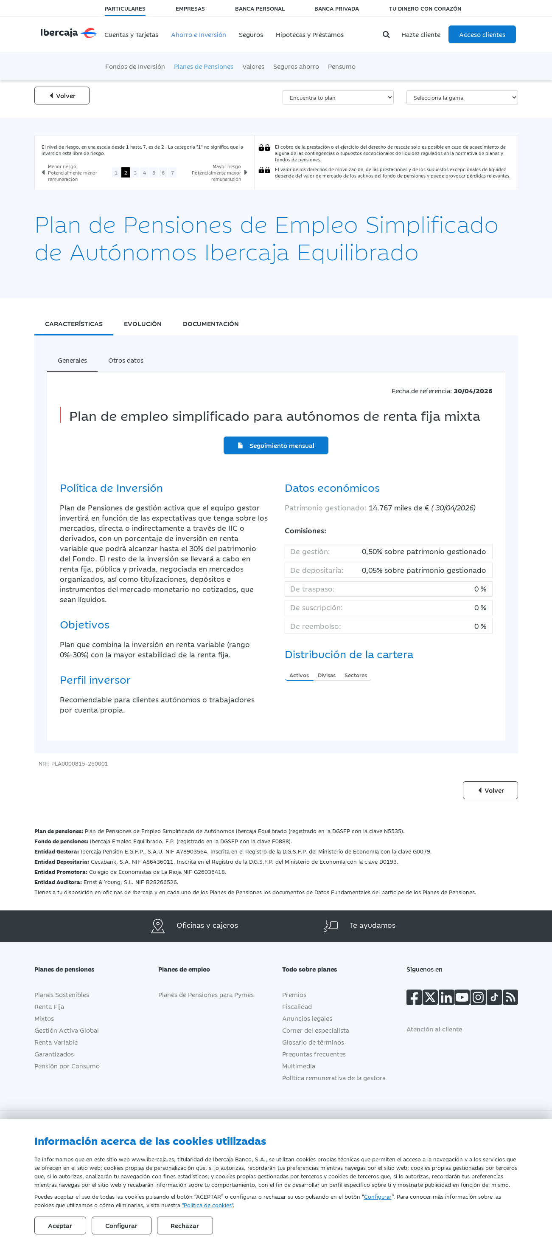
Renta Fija (49, 1006)
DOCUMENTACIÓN (211, 323)
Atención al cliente (434, 1028)
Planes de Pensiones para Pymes (206, 994)
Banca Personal (260, 8)
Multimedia (298, 1065)
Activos (299, 675)
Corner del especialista (315, 1029)
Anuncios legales (307, 1018)
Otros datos (125, 359)
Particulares (125, 8)
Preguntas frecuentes (314, 1053)
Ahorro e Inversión (198, 34)
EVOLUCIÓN (143, 323)
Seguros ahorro (296, 66)
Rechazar (186, 1225)
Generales (72, 359)
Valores (253, 66)
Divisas (327, 675)
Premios (294, 994)
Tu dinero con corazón (425, 8)
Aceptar (60, 1225)
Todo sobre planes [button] (316, 968)
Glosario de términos (313, 1041)
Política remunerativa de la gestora (334, 1077)
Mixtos (44, 1018)
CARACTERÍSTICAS (74, 323)
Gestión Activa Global (66, 1029)
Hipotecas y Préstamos (310, 34)
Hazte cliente (420, 34)
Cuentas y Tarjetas (131, 34)
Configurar (378, 1196)
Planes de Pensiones (203, 66)
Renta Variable (56, 1041)
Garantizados (54, 1053)
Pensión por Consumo (67, 1065)
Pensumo (342, 66)
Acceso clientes (482, 34)
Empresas (190, 8)
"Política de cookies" (207, 1205)
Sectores (356, 675)
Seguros (251, 34)
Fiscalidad (297, 1006)
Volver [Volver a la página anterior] (62, 95)
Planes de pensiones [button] (70, 968)
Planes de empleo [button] (190, 968)
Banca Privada (336, 8)
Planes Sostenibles (61, 994)
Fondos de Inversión (135, 66)
